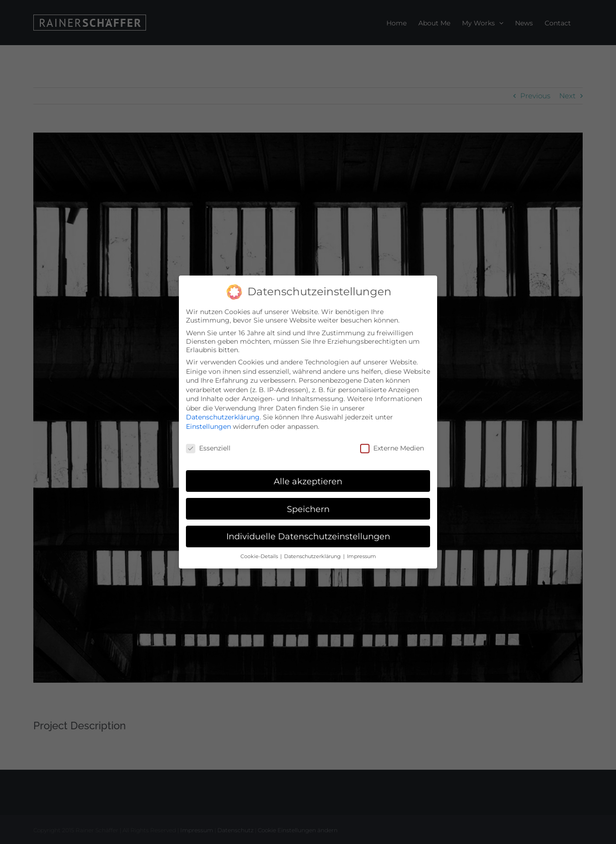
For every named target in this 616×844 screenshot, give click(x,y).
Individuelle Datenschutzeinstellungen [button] (308, 535)
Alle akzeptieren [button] (308, 480)
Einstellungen (208, 425)
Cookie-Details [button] (259, 555)
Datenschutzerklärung (223, 416)
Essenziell (208, 446)
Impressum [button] (361, 555)
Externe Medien (392, 446)
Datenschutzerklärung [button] (313, 555)
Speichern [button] (308, 508)
